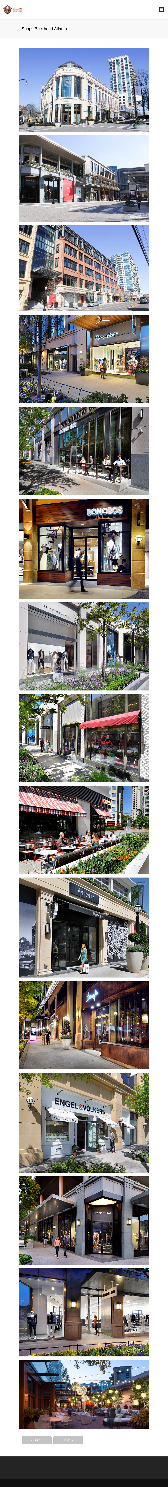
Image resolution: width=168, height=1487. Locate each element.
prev (36, 1440)
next (68, 1440)
